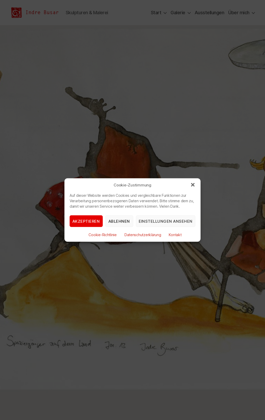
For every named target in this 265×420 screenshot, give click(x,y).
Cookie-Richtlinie (102, 235)
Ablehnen (119, 221)
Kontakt (175, 235)
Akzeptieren (86, 221)
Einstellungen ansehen (166, 221)
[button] (192, 184)
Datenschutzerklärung (142, 235)
